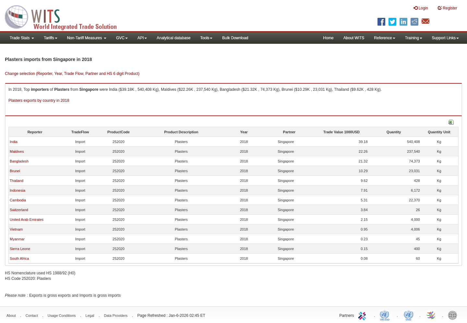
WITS (65, 16)
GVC (122, 38)
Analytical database (173, 38)
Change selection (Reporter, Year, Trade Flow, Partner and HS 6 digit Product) (72, 73)
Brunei (15, 171)
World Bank (454, 314)
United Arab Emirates (26, 219)
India (14, 142)
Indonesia (17, 190)
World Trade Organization (431, 314)
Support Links (445, 38)
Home (328, 38)
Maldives (17, 151)
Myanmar (17, 239)
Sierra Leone (20, 249)
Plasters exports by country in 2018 (38, 100)
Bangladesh (19, 161)
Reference (384, 38)
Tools (206, 38)
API (142, 38)
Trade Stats (22, 38)
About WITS (354, 38)
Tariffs (50, 38)
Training (413, 38)
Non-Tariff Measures (86, 38)
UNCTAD (385, 314)
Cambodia (18, 200)
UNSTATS (408, 314)
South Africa (19, 258)
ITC (363, 314)
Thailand (16, 181)
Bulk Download (235, 38)
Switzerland (19, 210)
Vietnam (16, 229)
